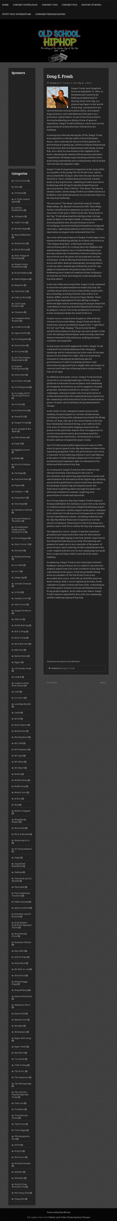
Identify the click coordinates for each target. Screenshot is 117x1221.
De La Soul (19, 351)
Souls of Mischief (23, 996)
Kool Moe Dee (21, 643)
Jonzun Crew (21, 598)
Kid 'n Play (19, 631)
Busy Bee (18, 285)
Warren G (19, 1157)
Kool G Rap (20, 637)
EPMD (17, 458)
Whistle (18, 1171)
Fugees (17, 485)
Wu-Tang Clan (21, 1192)
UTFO (17, 1144)
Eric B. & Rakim (22, 464)
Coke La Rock (21, 297)
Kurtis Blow (20, 656)
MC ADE (18, 743)
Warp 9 (18, 1151)
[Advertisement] (22, 120)
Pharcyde (19, 886)
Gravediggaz (21, 538)
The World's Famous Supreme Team (20, 1094)
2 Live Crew (20, 180)
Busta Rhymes (21, 279)
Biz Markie (20, 243)
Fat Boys (18, 473)
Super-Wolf (20, 1046)
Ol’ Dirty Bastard (22, 848)
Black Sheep (20, 249)
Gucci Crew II (21, 544)
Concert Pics (69, 4)
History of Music (91, 4)
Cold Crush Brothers (19, 304)
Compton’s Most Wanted (21, 319)
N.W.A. (17, 798)
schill (87, 83)
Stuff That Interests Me (16, 14)
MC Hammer (20, 749)
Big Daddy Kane (22, 234)
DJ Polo (18, 404)
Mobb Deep (19, 786)
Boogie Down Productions (20, 265)
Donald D (19, 416)
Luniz (17, 712)
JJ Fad (17, 592)
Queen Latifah (21, 907)
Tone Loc (18, 1103)
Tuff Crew (19, 1124)
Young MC (19, 1198)
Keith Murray (21, 625)
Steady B (18, 1025)
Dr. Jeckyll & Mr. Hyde (21, 430)
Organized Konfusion (18, 864)
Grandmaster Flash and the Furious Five (20, 529)
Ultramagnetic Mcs (21, 1137)
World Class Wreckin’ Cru (19, 1185)
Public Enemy (21, 901)
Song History (20, 990)
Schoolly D (19, 963)
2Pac (16, 186)
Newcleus (19, 828)
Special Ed (19, 1013)
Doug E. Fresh (68, 668)
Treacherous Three (19, 1116)
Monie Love (20, 792)
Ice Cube (18, 565)
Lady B (17, 676)
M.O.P (17, 718)
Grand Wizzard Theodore (21, 519)
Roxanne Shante (22, 942)
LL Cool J (18, 697)
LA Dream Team (22, 668)
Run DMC (19, 950)
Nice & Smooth (21, 834)
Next (102, 682)
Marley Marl (21, 737)
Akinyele (19, 216)
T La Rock (19, 1059)
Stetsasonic (20, 1031)
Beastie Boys (20, 228)
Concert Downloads (25, 4)
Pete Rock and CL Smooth (22, 879)
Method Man (20, 780)
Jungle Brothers (22, 610)
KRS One (18, 649)
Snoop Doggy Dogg (19, 982)
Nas (16, 804)
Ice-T (17, 571)
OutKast (18, 872)
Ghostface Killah (23, 509)
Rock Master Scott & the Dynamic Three (22, 925)
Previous (52, 682)
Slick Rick (19, 975)
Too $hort (19, 1109)
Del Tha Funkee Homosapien (21, 358)
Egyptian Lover (22, 449)
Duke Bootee (20, 437)
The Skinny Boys (22, 1083)
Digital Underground (18, 367)
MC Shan (18, 761)
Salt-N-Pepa (20, 957)
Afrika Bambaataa (17, 209)
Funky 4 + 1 (19, 491)
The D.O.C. (19, 1071)
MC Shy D (19, 767)
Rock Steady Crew (19, 934)
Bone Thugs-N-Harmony (21, 256)
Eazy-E (17, 443)
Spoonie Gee (20, 1019)
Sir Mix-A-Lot (21, 969)
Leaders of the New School (20, 684)
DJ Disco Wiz (21, 380)
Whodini (18, 1178)
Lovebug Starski (22, 704)
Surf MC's (19, 1052)
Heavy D (18, 550)
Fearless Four (21, 479)
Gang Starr (20, 497)
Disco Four (19, 374)
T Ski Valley (20, 1065)
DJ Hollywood (21, 387)
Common (18, 312)
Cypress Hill (20, 333)
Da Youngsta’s (21, 339)
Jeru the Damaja (22, 583)
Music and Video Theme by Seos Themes (70, 1217)
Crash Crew (20, 326)
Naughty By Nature (19, 820)
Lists (16, 691)
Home (5, 4)
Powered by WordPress (58, 1212)
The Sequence (21, 1077)
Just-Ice (18, 619)
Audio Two (19, 222)
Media (17, 774)
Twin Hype (20, 1130)
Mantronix (20, 731)
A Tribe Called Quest (20, 200)
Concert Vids (49, 4)
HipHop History (22, 556)
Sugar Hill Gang (22, 1038)
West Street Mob (22, 1163)
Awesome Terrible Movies (50, 14)
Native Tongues (22, 810)
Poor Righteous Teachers (21, 894)
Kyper (17, 662)
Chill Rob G (20, 291)
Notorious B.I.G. (22, 840)
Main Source (20, 724)
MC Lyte (18, 755)
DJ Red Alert (20, 410)
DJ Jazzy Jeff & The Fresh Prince (21, 394)
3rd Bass (18, 192)
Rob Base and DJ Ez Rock (21, 915)
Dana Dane (20, 345)
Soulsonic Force (22, 1004)
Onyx (17, 857)
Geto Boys (19, 503)
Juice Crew (20, 604)
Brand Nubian (21, 272)
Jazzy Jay (19, 577)
